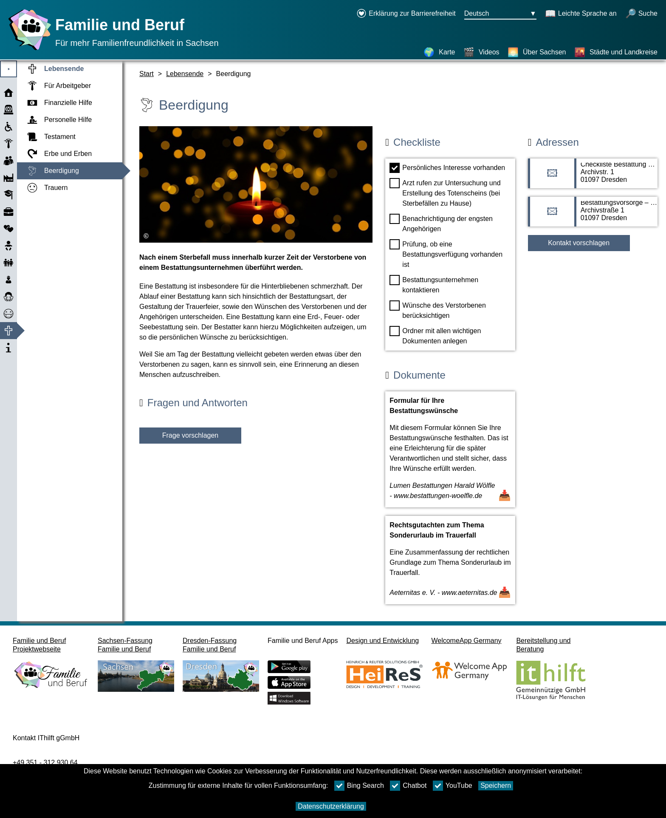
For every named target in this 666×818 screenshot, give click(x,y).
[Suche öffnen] (641, 14)
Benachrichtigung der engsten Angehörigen (441, 223)
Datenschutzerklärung (331, 806)
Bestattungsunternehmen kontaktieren (433, 284)
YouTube (452, 786)
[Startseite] (27, 50)
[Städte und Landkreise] (616, 52)
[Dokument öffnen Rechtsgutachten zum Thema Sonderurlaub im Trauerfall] (450, 560)
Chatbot (408, 786)
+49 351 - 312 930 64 (45, 762)
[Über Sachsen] (536, 52)
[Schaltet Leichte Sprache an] (581, 14)
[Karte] (439, 52)
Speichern (495, 785)
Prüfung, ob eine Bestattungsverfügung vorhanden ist (445, 253)
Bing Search (359, 786)
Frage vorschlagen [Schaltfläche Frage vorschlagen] (190, 435)
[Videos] (481, 52)
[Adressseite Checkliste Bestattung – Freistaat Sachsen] (593, 178)
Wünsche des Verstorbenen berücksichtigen (437, 309)
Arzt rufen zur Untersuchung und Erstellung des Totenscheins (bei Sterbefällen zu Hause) (444, 192)
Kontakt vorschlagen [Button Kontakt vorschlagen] (579, 242)
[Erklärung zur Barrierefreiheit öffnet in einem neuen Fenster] (406, 14)
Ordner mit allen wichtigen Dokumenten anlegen (435, 335)
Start (146, 73)
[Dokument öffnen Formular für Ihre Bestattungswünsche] (450, 449)
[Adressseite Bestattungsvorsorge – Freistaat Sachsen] (593, 216)
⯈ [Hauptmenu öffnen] (9, 69)
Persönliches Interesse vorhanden (447, 168)
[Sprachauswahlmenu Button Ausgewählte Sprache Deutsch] (500, 14)
